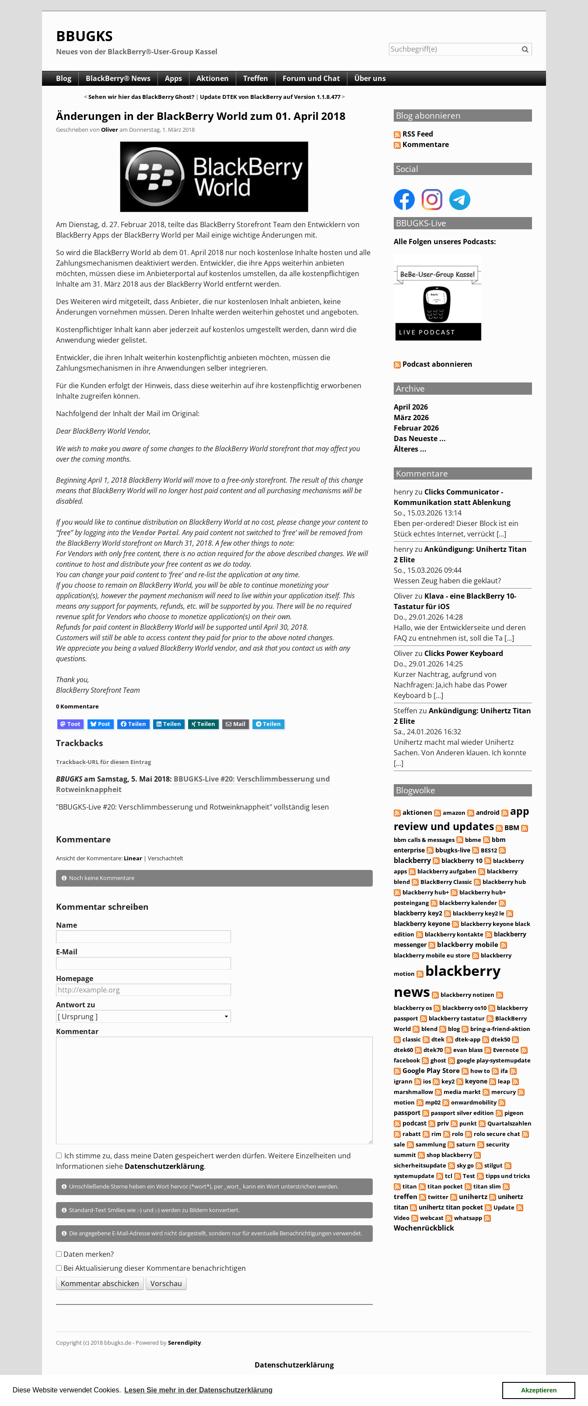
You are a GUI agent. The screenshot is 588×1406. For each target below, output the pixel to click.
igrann (403, 1081)
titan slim (487, 1186)
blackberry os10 (464, 1008)
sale (399, 1144)
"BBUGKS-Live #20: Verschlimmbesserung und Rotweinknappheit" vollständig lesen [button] (192, 807)
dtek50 (500, 1039)
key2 (448, 1081)
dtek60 (403, 1050)
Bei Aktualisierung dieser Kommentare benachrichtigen (154, 1268)
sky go (465, 1165)
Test (469, 1176)
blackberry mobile (467, 944)
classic (411, 1039)
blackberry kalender (468, 903)
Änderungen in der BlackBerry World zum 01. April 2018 (201, 116)
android (488, 812)
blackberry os (413, 1008)
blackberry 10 (462, 860)
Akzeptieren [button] (539, 1390)
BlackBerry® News (118, 78)
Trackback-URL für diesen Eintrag (103, 762)
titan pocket (445, 1186)
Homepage (74, 978)
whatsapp (468, 1218)
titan (409, 1186)
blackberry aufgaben (446, 871)
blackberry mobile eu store (432, 955)
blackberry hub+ (425, 892)
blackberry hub (504, 882)
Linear (133, 858)
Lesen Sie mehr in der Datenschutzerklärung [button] (198, 1390)
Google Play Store (431, 1070)
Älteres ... (410, 449)
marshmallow (413, 1092)
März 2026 (411, 417)
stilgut (493, 1165)
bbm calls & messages (424, 840)
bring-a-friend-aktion (500, 1029)
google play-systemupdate (494, 1060)
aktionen (417, 812)
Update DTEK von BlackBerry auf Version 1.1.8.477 (270, 97)
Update (504, 1207)
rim (436, 1134)
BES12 (489, 850)
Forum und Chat (311, 78)
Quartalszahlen (509, 1123)
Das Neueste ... (420, 438)
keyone (476, 1081)
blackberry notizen (467, 995)
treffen (405, 1196)
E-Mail (66, 952)
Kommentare (425, 144)
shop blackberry (449, 1155)
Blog (63, 78)
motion (404, 1102)
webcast (432, 1218)
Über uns (370, 78)
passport (407, 1112)
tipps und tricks (508, 1176)
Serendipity (184, 1342)
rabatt (411, 1134)
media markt (462, 1092)
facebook (407, 1060)
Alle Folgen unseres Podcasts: (445, 241)
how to (480, 1071)
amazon (454, 813)
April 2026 (411, 407)
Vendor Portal (155, 532)
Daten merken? (88, 1254)
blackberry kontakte (454, 934)
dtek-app (467, 1039)
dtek (437, 1039)
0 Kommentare (77, 706)
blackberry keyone (422, 923)
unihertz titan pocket (451, 1207)
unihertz (473, 1196)
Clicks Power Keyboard (463, 653)
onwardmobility (474, 1102)
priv (443, 1123)
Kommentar (77, 1031)
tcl (448, 1176)
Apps (173, 78)
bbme (473, 840)
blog (454, 1029)
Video (402, 1218)
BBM (511, 827)
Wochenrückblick (424, 1228)
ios (427, 1081)
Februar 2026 (416, 428)
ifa (504, 1071)
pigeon (514, 1113)
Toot (70, 724)
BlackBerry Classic (446, 882)
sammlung (431, 1144)
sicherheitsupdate (420, 1165)
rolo (457, 1134)
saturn (466, 1144)
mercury (503, 1092)
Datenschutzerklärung (164, 1166)
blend (429, 1029)
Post (100, 724)
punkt (468, 1123)
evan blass (468, 1050)
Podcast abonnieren (433, 364)
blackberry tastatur (457, 1018)
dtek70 (433, 1050)
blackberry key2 (418, 913)
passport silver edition (462, 1113)
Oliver (109, 129)
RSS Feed (417, 134)
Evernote (506, 1050)
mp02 (433, 1102)
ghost (438, 1060)
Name (66, 925)
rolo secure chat (497, 1134)
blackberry (412, 860)
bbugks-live (452, 850)
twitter (438, 1197)
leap (504, 1081)
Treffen (255, 78)
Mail (235, 724)
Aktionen (212, 78)
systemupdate (414, 1176)
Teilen (133, 724)
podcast (414, 1123)
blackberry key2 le (478, 913)
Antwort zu (75, 1005)
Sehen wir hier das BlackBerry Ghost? (141, 97)
